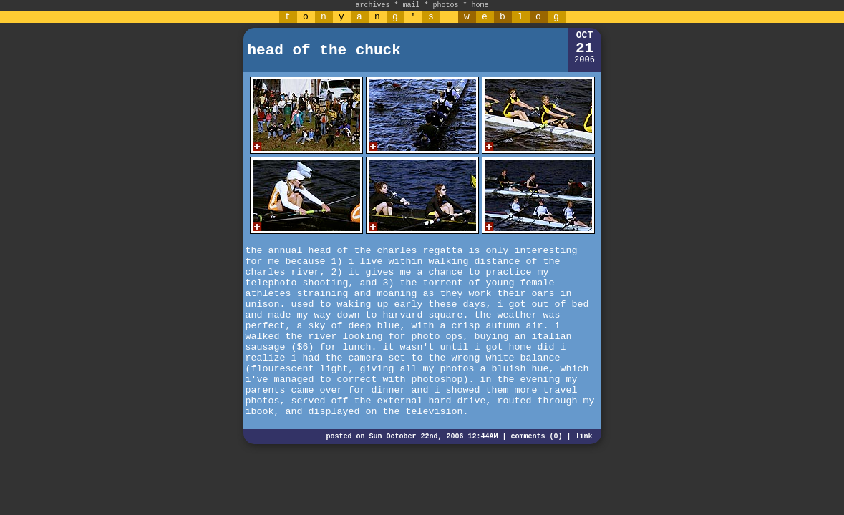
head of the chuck (324, 50)
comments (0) (536, 437)
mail (410, 5)
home (480, 5)
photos (446, 5)
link (583, 437)
